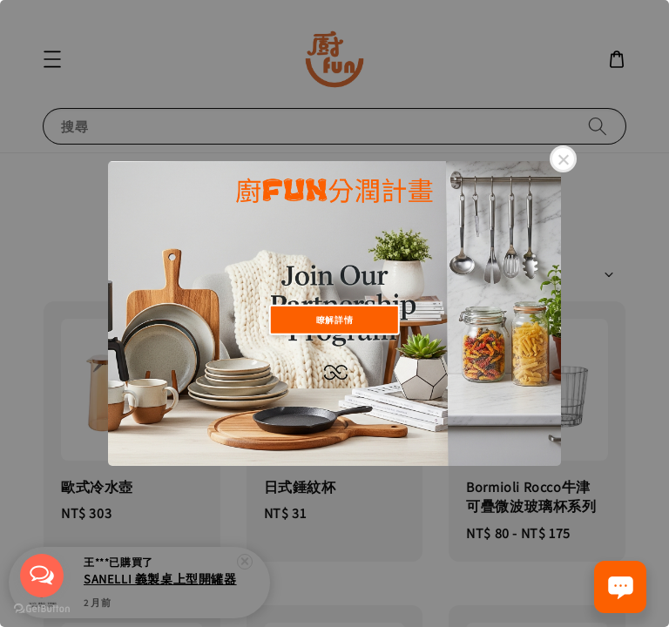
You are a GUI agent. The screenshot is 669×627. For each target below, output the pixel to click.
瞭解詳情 (334, 319)
